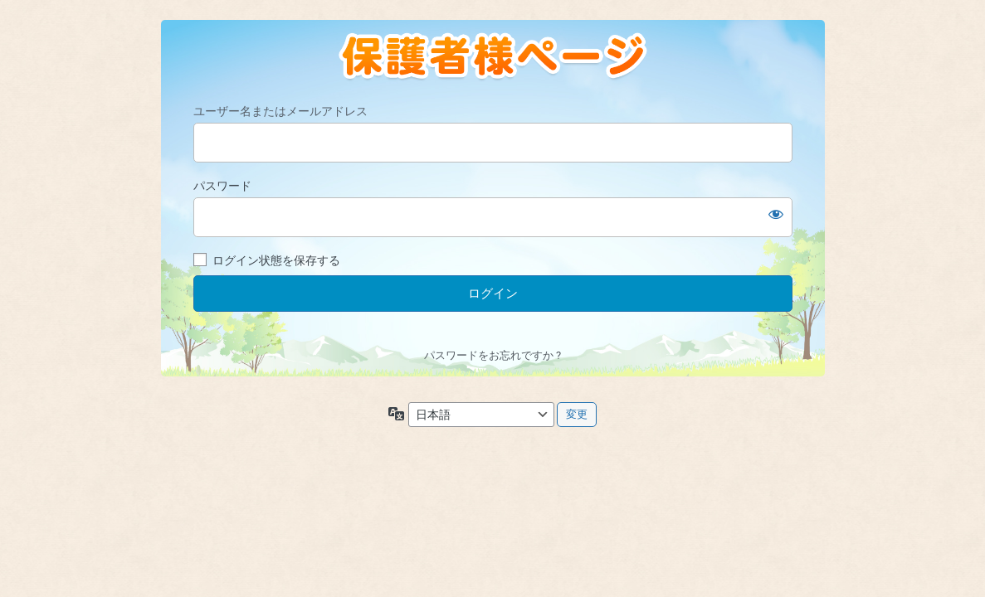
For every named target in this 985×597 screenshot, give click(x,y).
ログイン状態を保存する (276, 260)
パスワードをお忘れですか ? (492, 355)
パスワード (222, 185)
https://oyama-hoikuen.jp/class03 (492, 57)
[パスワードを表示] (775, 214)
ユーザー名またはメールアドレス (280, 111)
